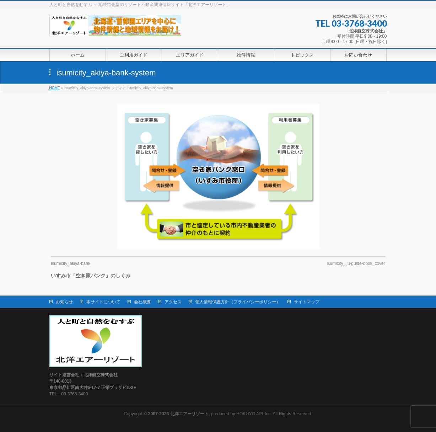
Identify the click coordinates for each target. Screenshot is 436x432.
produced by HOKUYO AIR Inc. (210, 413)
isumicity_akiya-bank (70, 263)
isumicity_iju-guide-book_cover (356, 263)
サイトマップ (306, 301)
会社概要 (142, 301)
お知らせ (64, 301)
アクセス (173, 301)
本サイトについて (103, 301)
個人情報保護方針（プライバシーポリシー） (237, 301)
